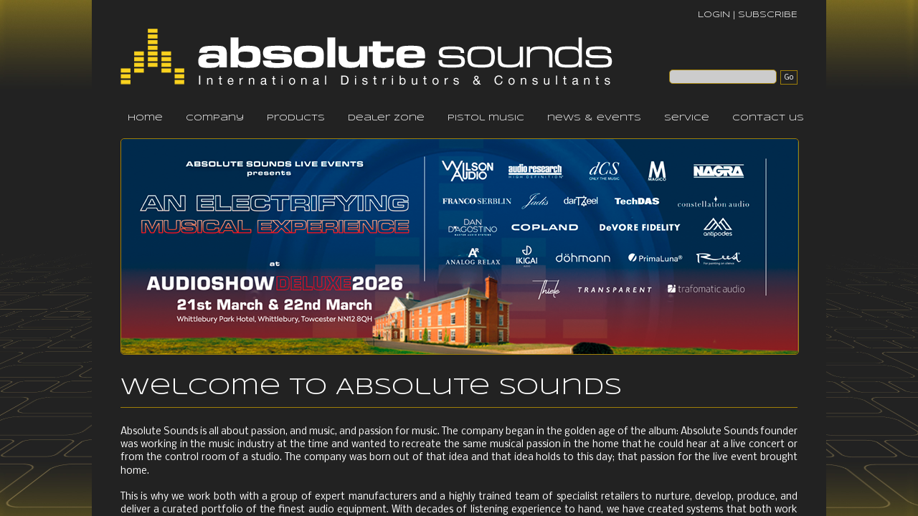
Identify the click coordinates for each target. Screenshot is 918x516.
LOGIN (714, 15)
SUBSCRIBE (768, 15)
